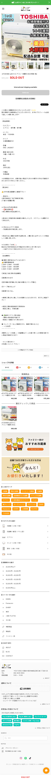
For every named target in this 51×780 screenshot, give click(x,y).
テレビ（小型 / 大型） (14, 543)
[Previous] (3, 37)
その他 (9, 554)
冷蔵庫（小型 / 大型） (14, 526)
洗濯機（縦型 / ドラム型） (16, 531)
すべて (7, 367)
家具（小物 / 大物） (13, 548)
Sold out (25, 93)
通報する (46, 356)
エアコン (10, 537)
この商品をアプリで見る (25, 350)
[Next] (48, 37)
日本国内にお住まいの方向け (25, 98)
